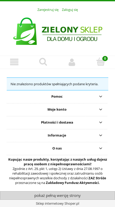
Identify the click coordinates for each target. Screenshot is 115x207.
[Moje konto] (72, 62)
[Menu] (14, 62)
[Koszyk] (100, 61)
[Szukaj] (43, 61)
